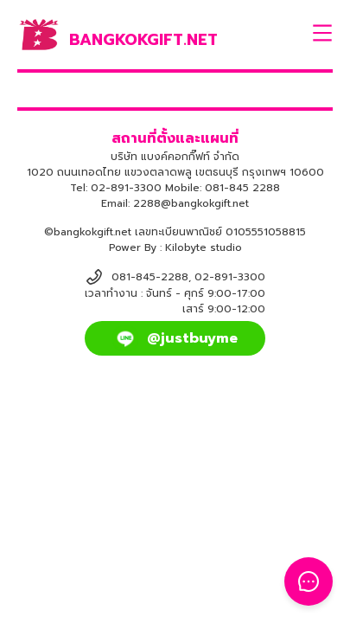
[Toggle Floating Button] (308, 581)
